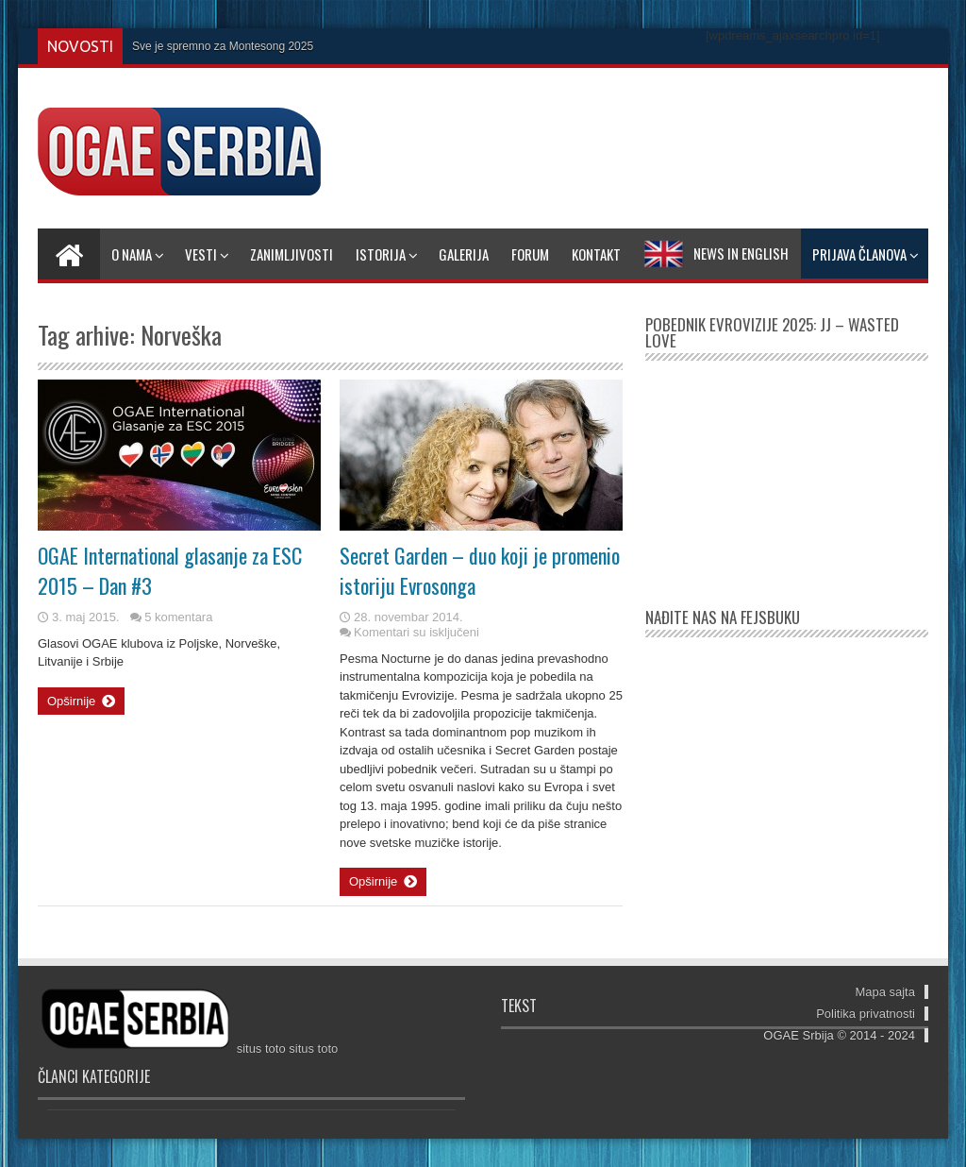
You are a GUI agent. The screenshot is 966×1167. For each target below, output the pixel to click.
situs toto (261, 1048)
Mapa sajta (885, 992)
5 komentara (178, 617)
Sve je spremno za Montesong (208, 46)
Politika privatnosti (865, 1013)
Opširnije (81, 701)
